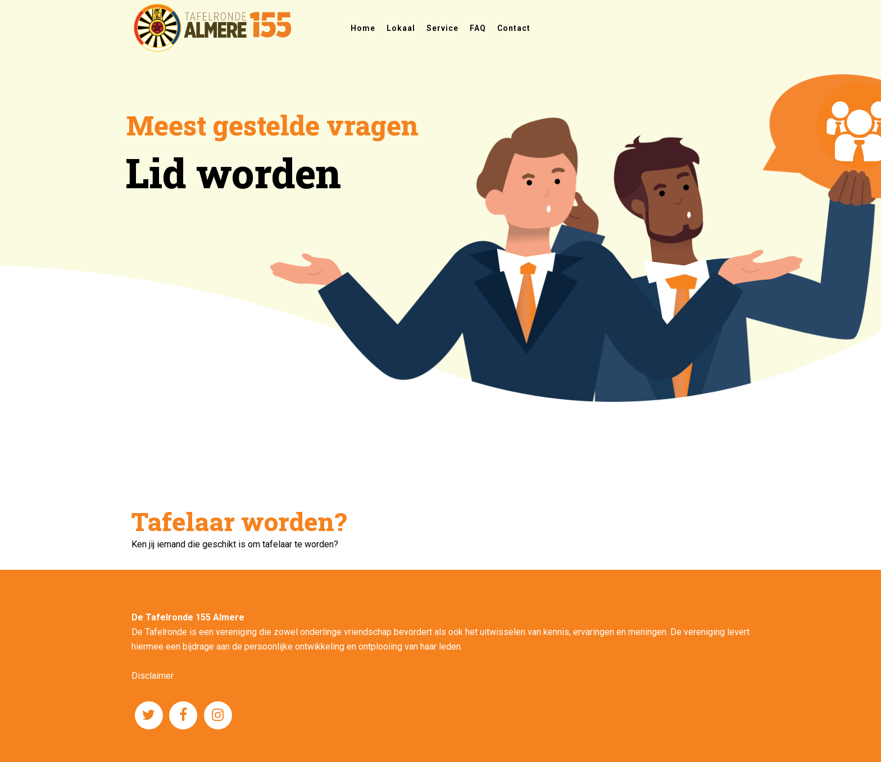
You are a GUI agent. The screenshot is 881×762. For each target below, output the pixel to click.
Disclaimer (152, 675)
